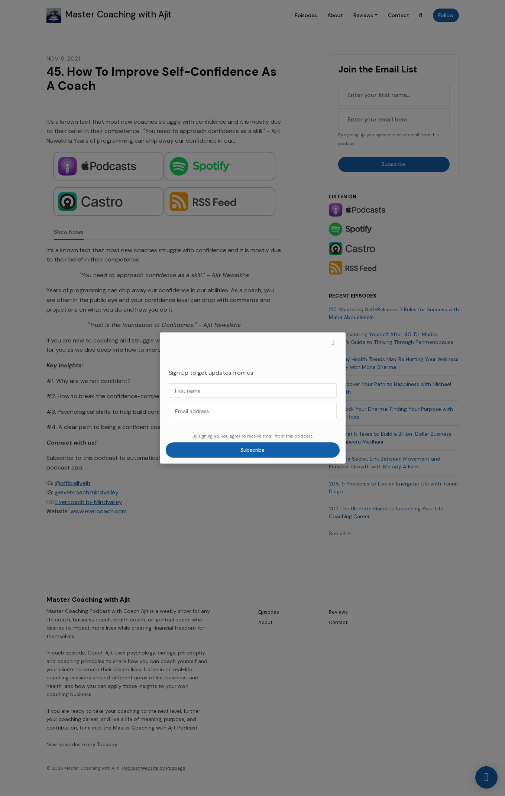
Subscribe (252, 449)
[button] (333, 342)
